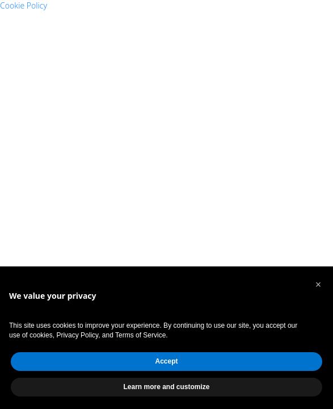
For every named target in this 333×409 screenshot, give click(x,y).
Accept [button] (166, 361)
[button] (318, 285)
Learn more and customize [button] (166, 387)
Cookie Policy (23, 5)
